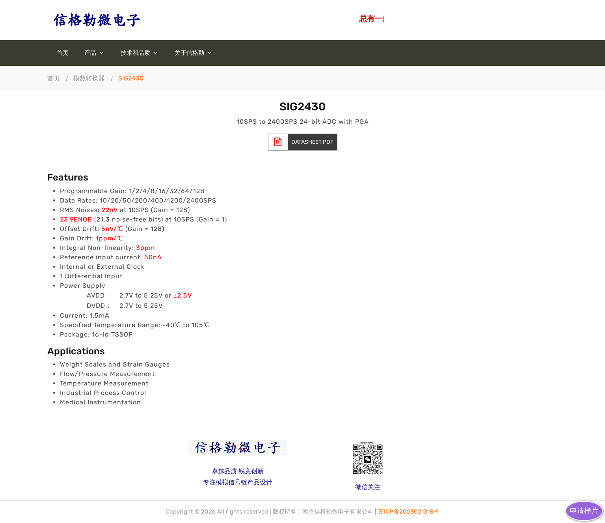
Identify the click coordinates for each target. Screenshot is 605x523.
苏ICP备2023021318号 (408, 511)
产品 (94, 53)
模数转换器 (89, 78)
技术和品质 (140, 53)
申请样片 (584, 510)
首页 (63, 53)
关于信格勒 (194, 53)
